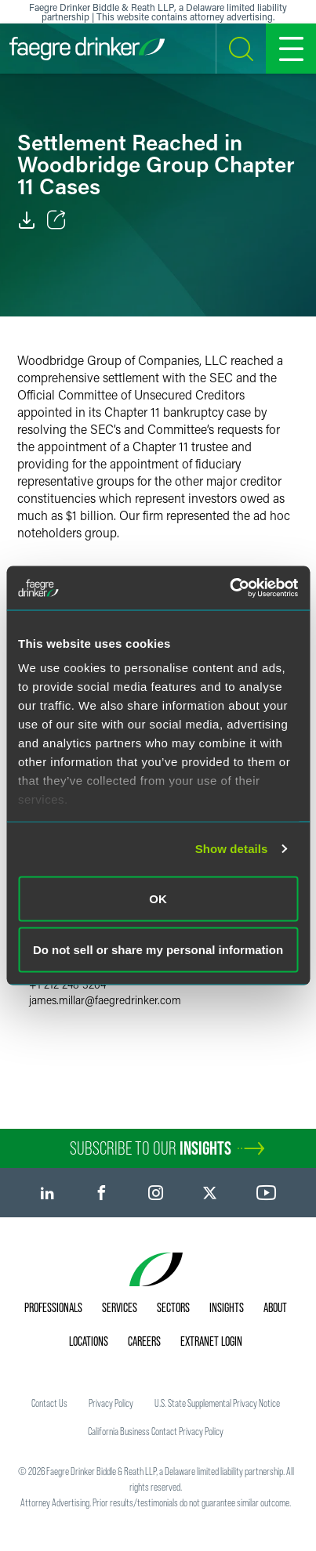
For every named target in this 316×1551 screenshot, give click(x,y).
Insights (226, 1307)
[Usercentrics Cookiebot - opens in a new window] (229, 588)
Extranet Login (211, 1341)
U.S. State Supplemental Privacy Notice (217, 1403)
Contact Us (49, 1403)
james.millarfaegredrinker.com (105, 999)
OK (158, 898)
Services (119, 1307)
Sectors (173, 1307)
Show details (231, 848)
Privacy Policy (111, 1403)
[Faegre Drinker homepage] (87, 48)
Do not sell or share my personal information (158, 949)
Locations (88, 1341)
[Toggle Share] (56, 220)
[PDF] (27, 220)
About (275, 1307)
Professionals (53, 1307)
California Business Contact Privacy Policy (155, 1431)
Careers (144, 1341)
